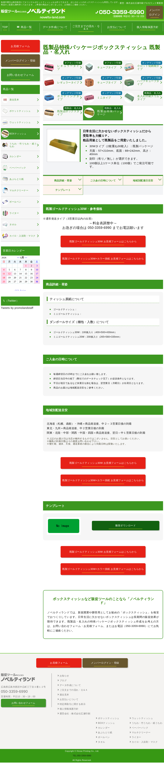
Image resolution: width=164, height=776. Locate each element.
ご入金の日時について (103, 180)
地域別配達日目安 (143, 180)
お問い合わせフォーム (20, 74)
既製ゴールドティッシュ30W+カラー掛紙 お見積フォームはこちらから (103, 261)
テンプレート (63, 190)
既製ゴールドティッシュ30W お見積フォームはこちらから (103, 241)
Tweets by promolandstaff (17, 307)
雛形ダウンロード (125, 534)
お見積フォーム (20, 46)
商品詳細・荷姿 (63, 180)
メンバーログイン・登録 (20, 60)
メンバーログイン (154, 12)
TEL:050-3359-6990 (82, 769)
